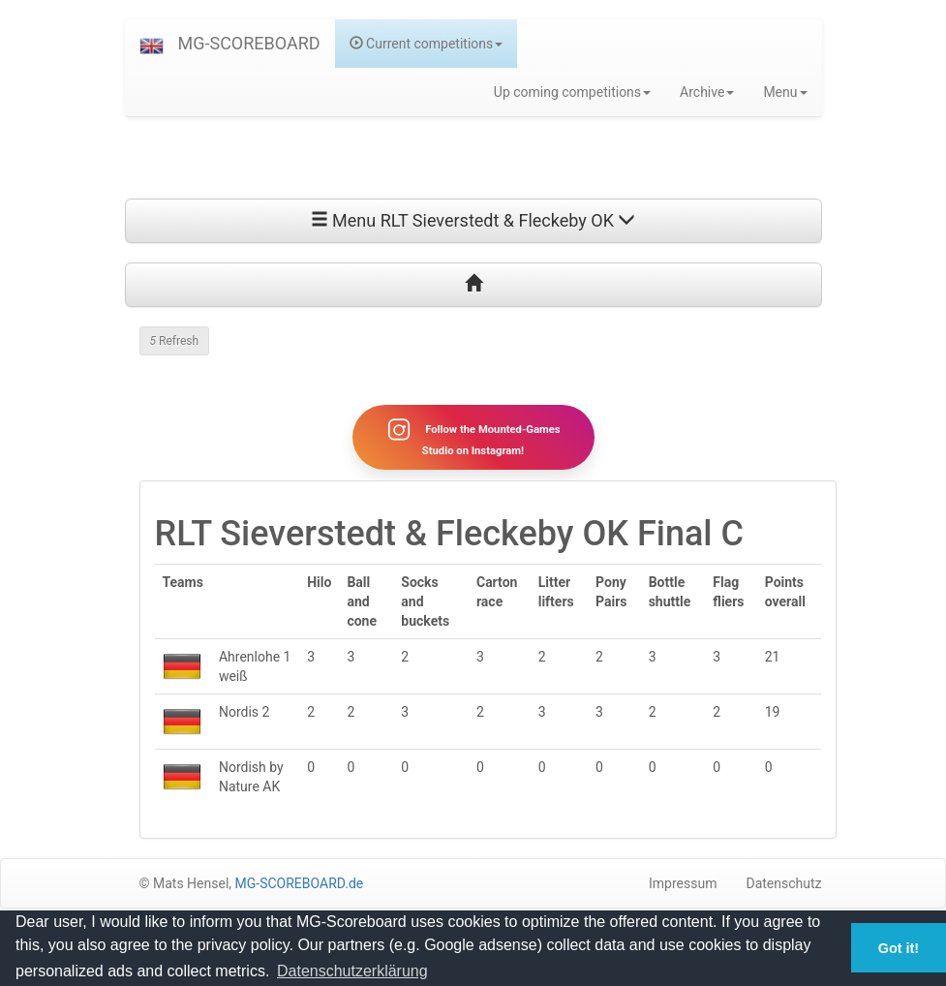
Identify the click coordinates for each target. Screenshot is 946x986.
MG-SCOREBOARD (249, 43)
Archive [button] (707, 92)
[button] (151, 43)
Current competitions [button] (427, 43)
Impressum (683, 883)
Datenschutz (783, 883)
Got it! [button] (898, 948)
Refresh (174, 341)
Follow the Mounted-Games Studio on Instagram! (472, 436)
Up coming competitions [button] (572, 92)
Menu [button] (785, 92)
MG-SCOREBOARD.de (299, 883)
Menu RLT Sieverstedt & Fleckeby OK (473, 220)
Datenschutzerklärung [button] (352, 971)
